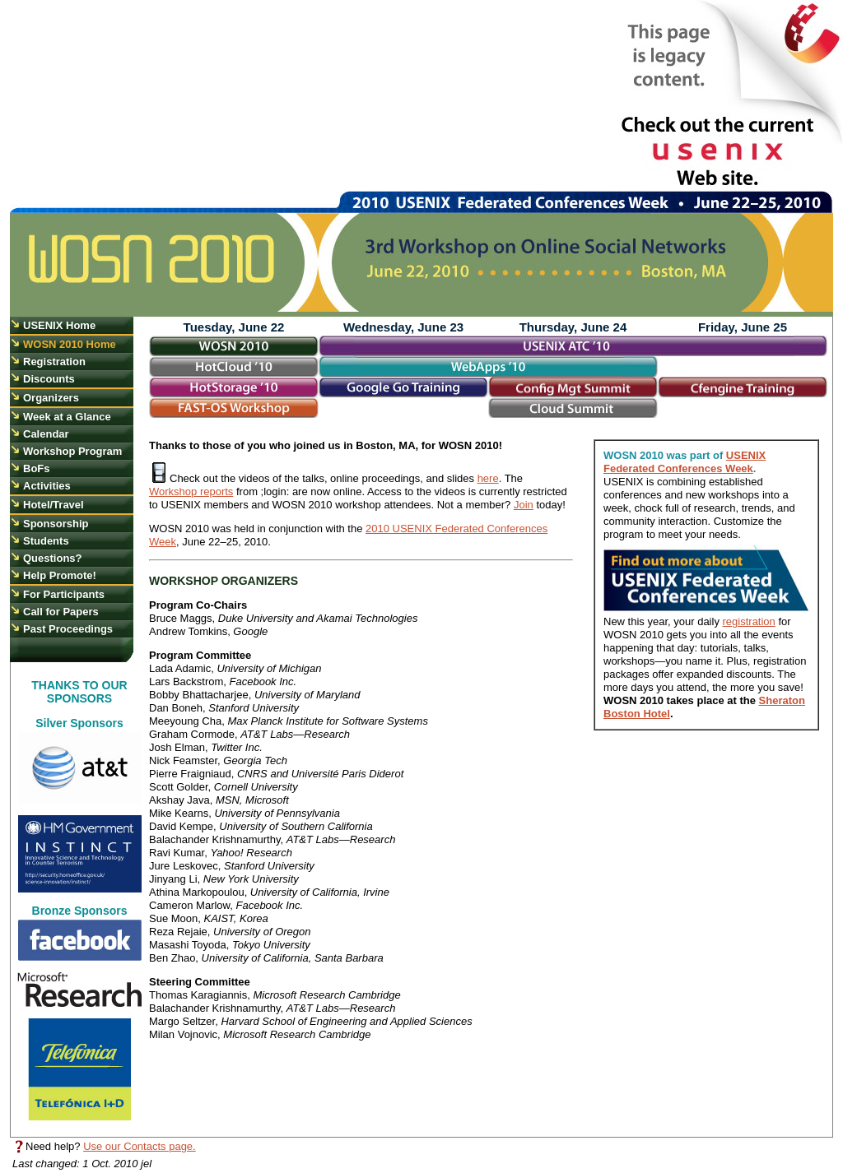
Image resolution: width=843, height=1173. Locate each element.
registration (749, 621)
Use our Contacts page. (139, 1146)
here (488, 478)
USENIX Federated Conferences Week (684, 462)
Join (523, 504)
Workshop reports (191, 491)
